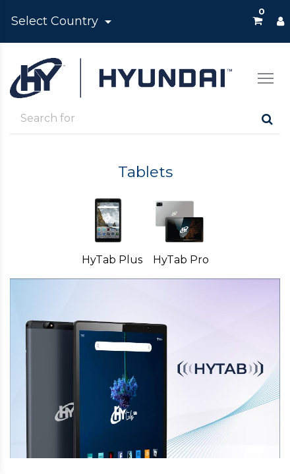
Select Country (56, 21)
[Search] (267, 118)
